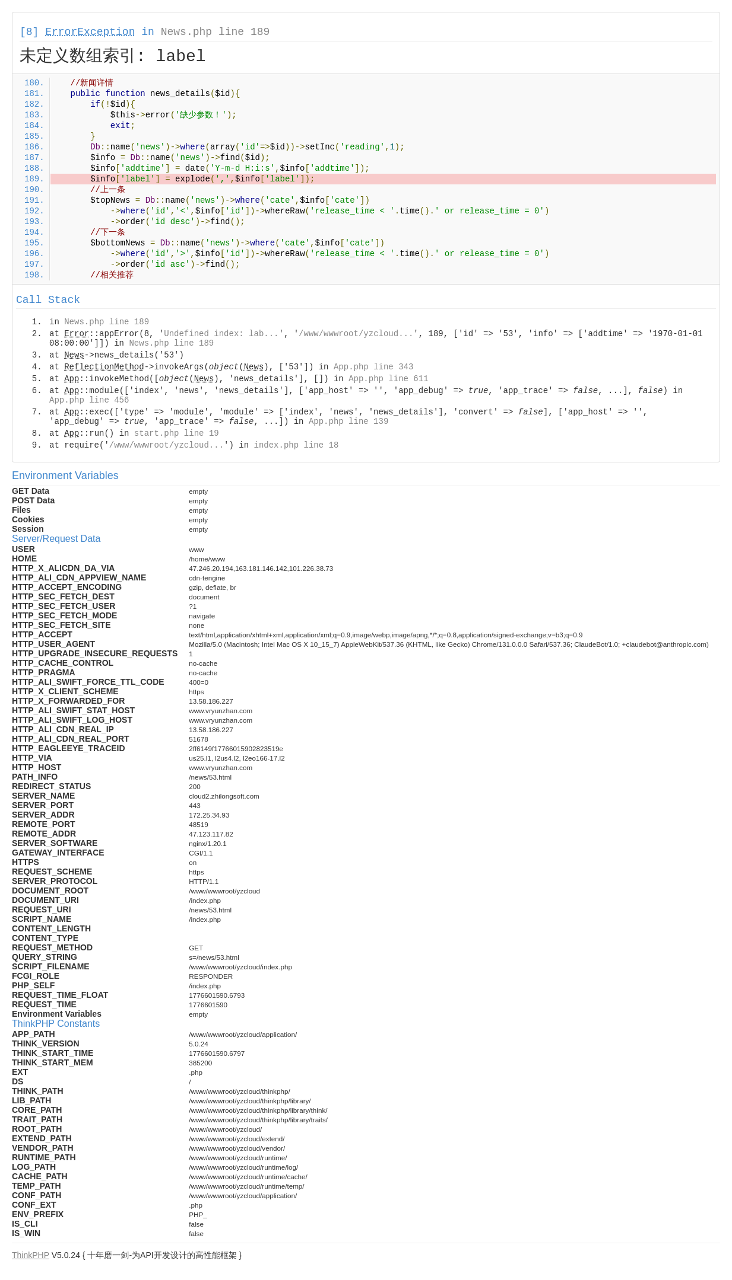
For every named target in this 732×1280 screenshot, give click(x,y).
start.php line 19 (176, 433)
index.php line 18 (295, 445)
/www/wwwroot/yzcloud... (356, 334)
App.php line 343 (373, 367)
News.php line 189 (215, 32)
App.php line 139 (348, 421)
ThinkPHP (30, 1255)
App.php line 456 (89, 400)
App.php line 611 (388, 379)
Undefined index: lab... (221, 334)
